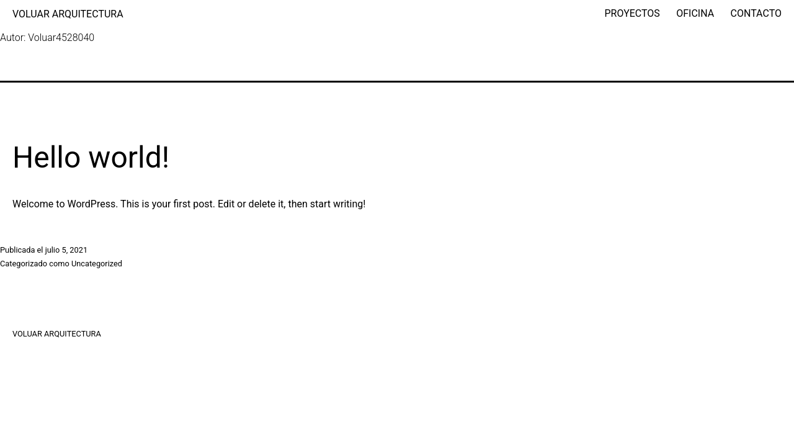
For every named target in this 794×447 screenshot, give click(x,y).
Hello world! (90, 157)
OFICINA (695, 13)
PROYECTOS (632, 13)
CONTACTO (756, 13)
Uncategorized (96, 263)
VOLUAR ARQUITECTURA (67, 14)
